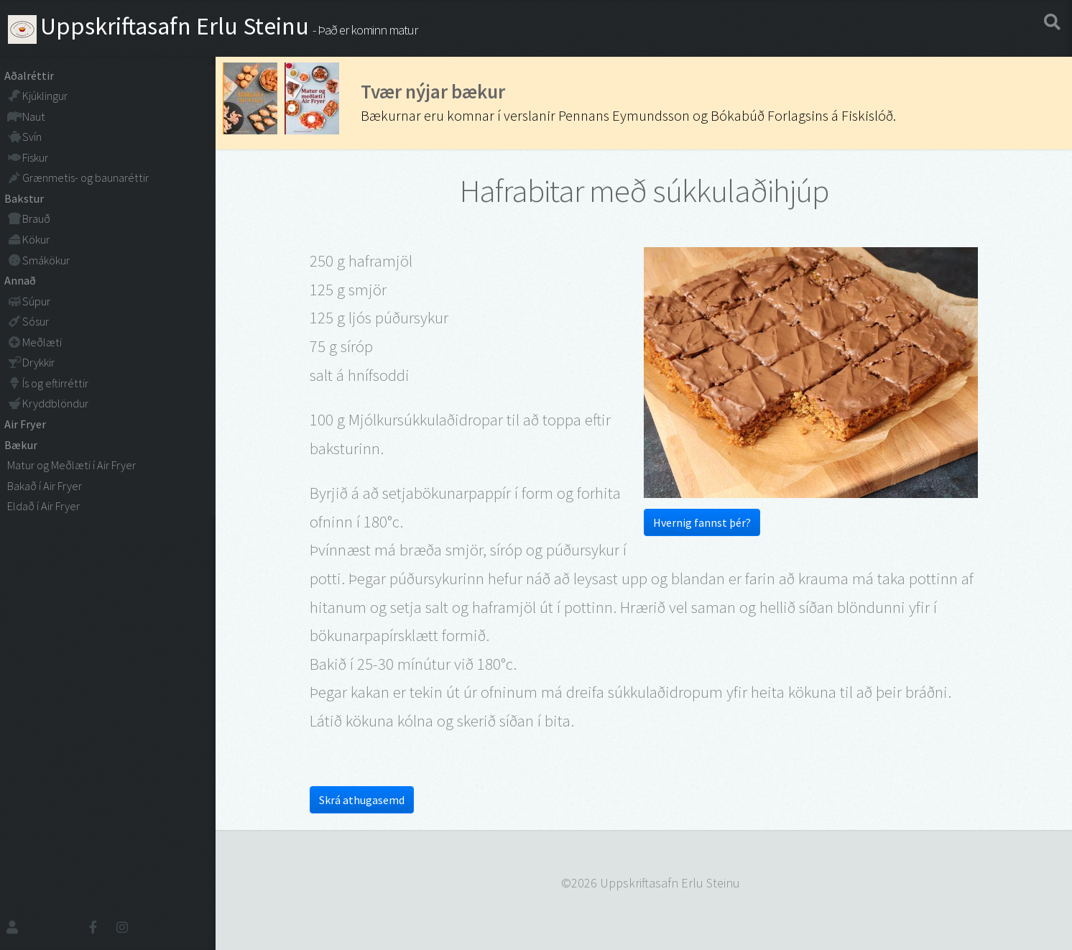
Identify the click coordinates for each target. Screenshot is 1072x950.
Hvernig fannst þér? (702, 522)
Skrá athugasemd (362, 800)
